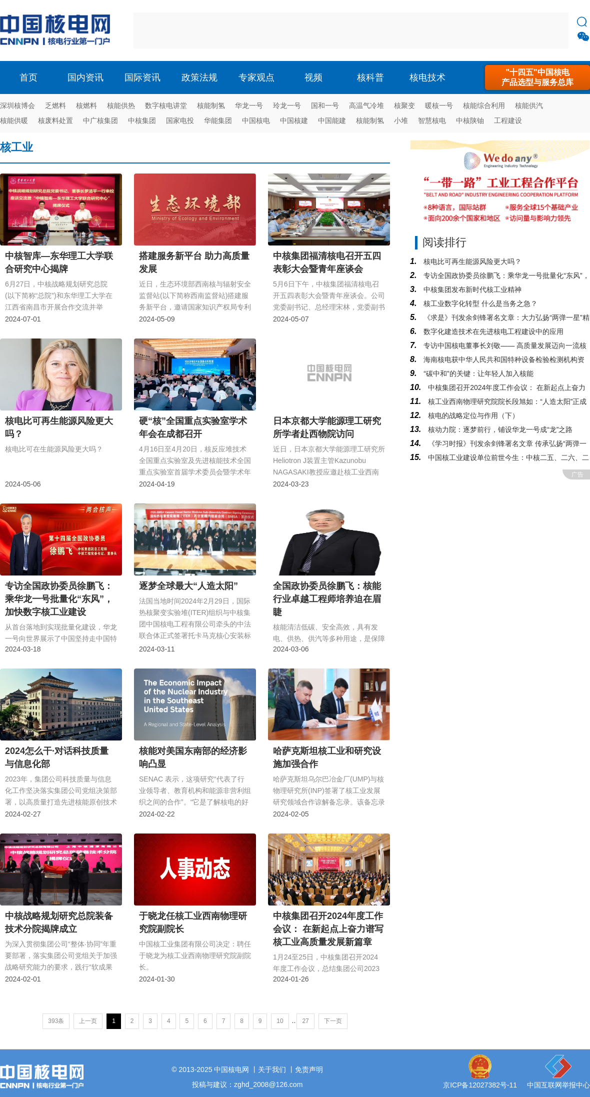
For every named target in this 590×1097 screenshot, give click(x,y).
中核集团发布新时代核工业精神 (472, 290)
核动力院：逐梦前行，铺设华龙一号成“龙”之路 (499, 430)
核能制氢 (211, 106)
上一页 (88, 1021)
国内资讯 (86, 77)
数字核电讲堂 (166, 106)
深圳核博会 (17, 106)
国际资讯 (142, 77)
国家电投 (180, 120)
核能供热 (121, 106)
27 (305, 1021)
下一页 (333, 1021)
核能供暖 (14, 120)
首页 (29, 77)
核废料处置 (55, 120)
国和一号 (325, 106)
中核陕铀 (470, 120)
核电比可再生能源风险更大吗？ (472, 262)
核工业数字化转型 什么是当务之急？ (480, 304)
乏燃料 (55, 106)
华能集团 (218, 120)
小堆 (401, 120)
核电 (57, 30)
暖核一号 (439, 106)
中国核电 (256, 120)
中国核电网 (231, 1070)
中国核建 (294, 120)
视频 (313, 77)
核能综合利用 (484, 106)
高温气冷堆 (366, 106)
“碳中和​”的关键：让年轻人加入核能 (477, 374)
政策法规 (200, 77)
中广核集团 (100, 120)
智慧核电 (432, 120)
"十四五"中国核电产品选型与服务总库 (538, 77)
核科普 (370, 77)
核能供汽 (529, 106)
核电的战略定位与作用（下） (472, 416)
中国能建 (332, 120)
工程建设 (508, 120)
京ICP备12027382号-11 (480, 1085)
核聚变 (404, 106)
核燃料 (86, 106)
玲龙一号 (287, 106)
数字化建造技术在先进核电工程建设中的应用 (493, 332)
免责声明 (309, 1070)
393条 (56, 1021)
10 (279, 1021)
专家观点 (256, 77)
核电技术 (428, 77)
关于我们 (272, 1070)
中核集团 (142, 120)
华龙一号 (249, 106)
